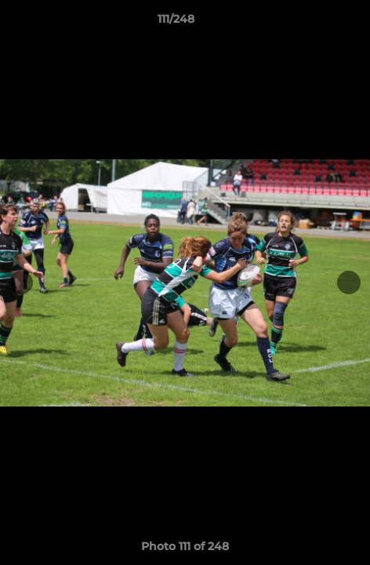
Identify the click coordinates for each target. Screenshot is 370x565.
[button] (313, 23)
